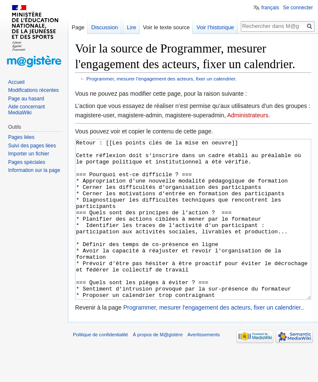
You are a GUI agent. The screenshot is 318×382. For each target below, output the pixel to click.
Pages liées (21, 137)
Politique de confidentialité (100, 366)
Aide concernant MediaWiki (26, 110)
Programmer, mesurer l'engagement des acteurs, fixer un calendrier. (161, 78)
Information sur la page (34, 170)
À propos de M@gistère (158, 366)
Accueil (16, 82)
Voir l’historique (215, 27)
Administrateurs (247, 115)
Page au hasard (26, 99)
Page (78, 27)
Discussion (104, 27)
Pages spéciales (26, 162)
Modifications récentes (33, 90)
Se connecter (298, 8)
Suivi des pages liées (32, 146)
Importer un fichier (28, 154)
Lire (131, 27)
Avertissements (203, 366)
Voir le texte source (166, 27)
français (270, 8)
